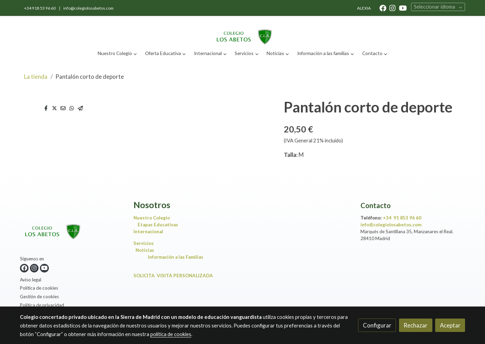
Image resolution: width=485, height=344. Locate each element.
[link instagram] (392, 7)
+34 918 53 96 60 (40, 8)
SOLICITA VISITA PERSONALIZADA (173, 275)
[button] (117, 53)
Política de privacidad (42, 305)
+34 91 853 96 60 (402, 218)
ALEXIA (364, 8)
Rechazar (415, 325)
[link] (242, 31)
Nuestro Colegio (151, 218)
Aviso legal (30, 279)
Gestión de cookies (39, 296)
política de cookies (170, 334)
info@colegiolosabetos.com (88, 8)
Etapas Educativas (158, 224)
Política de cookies (39, 288)
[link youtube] (403, 7)
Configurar (377, 325)
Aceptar (450, 325)
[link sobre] (72, 227)
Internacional (148, 231)
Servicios (145, 243)
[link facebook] (382, 7)
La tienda (35, 76)
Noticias (146, 250)
